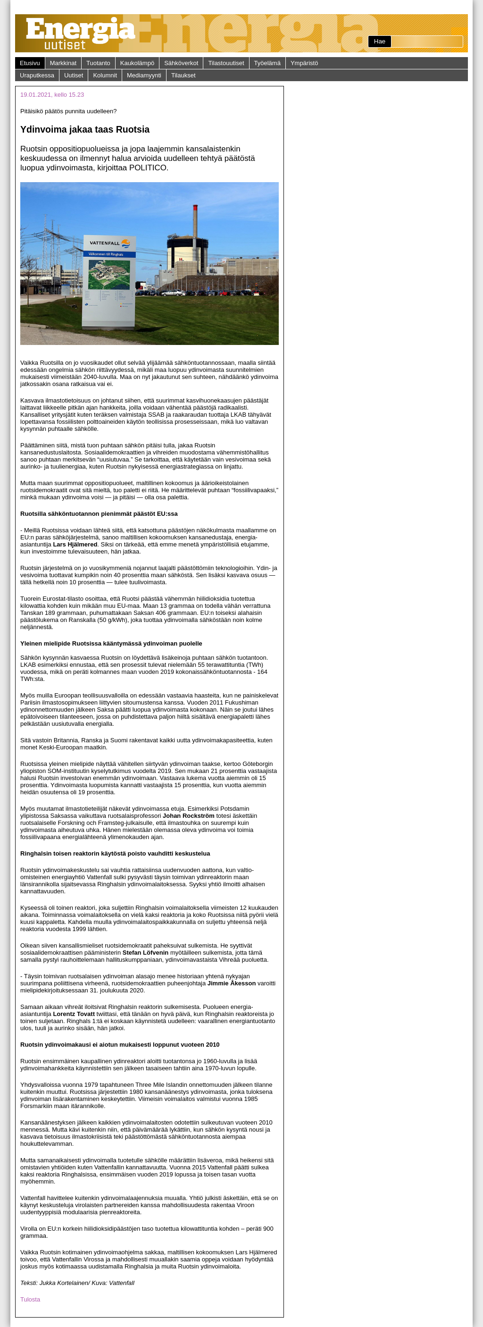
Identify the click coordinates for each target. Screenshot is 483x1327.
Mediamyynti (144, 75)
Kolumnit (105, 75)
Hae (379, 41)
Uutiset (73, 75)
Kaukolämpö (137, 63)
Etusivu (30, 63)
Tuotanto (98, 63)
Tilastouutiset (226, 63)
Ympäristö (304, 63)
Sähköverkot (181, 63)
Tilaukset (183, 75)
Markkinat (63, 63)
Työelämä (267, 63)
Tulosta (30, 1299)
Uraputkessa (37, 75)
